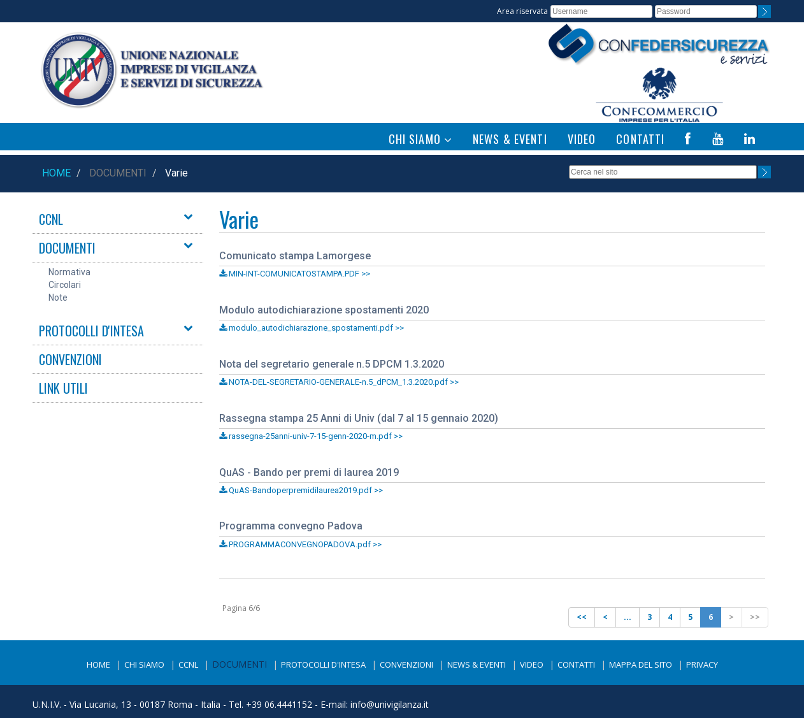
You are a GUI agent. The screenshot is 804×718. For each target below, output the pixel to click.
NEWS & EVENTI (510, 139)
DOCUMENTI (67, 247)
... (627, 617)
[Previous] (581, 617)
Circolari (64, 285)
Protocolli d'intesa (323, 664)
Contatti (576, 664)
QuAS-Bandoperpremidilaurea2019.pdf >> (301, 490)
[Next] (731, 617)
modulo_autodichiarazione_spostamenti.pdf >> (311, 328)
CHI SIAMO (420, 139)
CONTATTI (640, 139)
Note (58, 297)
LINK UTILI (63, 388)
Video (531, 664)
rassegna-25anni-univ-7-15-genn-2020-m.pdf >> (311, 436)
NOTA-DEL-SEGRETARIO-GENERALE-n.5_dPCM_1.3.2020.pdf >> (339, 382)
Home (56, 173)
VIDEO (582, 139)
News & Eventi (476, 664)
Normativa (69, 272)
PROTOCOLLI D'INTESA (91, 330)
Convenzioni (406, 664)
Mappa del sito (640, 664)
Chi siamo (144, 664)
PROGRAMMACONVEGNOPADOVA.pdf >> (300, 544)
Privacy (702, 664)
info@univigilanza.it (389, 704)
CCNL (51, 219)
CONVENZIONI (70, 359)
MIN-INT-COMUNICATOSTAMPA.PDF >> (294, 273)
